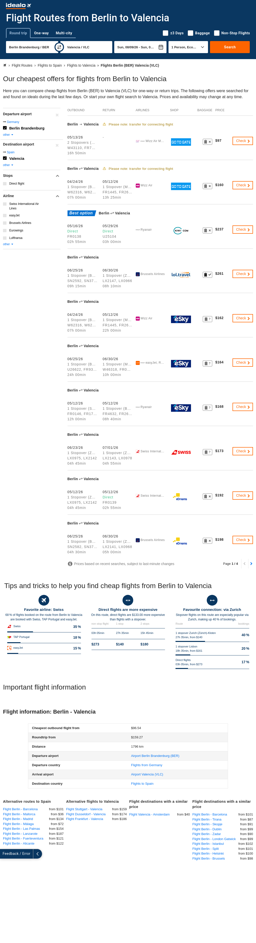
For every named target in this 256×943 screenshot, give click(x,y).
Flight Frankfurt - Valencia (84, 819)
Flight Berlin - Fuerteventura (23, 838)
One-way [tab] (41, 33)
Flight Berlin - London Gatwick (214, 839)
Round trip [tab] (18, 33)
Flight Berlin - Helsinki (208, 853)
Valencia (16, 158)
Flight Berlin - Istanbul (208, 844)
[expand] (4, 854)
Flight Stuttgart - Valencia (84, 809)
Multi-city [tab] (64, 33)
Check (243, 141)
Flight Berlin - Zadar (206, 834)
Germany (13, 122)
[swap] (59, 47)
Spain (10, 152)
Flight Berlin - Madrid (18, 819)
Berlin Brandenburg (26, 128)
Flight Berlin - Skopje (207, 824)
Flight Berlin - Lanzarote (20, 834)
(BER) (155, 756)
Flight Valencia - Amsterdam (149, 814)
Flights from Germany (146, 765)
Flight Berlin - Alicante (18, 843)
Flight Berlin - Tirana (207, 819)
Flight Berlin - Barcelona (20, 809)
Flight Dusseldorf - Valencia (86, 814)
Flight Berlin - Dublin (207, 829)
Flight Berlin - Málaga (18, 824)
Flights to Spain (142, 783)
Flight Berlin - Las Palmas (21, 829)
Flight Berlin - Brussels (208, 858)
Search (230, 47)
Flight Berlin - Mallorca (19, 814)
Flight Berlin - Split (205, 849)
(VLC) (147, 774)
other (8, 135)
